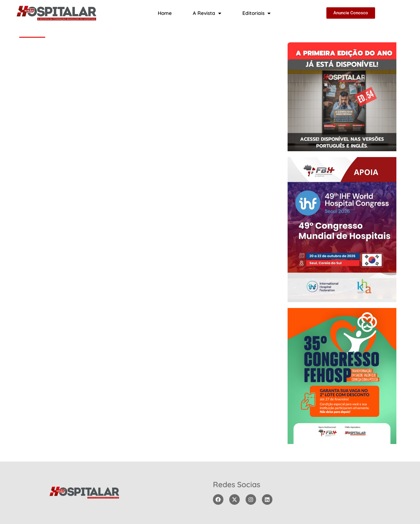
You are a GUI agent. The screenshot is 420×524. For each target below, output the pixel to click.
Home (165, 13)
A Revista (207, 13)
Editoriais (256, 13)
